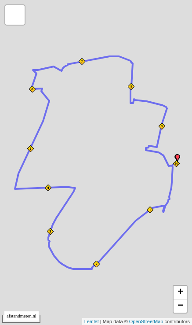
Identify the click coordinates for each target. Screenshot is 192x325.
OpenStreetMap (146, 321)
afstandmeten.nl (21, 316)
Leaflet (91, 321)
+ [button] (180, 292)
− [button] (180, 306)
